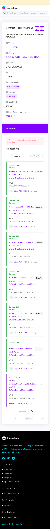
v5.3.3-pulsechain (15, 522)
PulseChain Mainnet (11, 492)
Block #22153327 (20, 189)
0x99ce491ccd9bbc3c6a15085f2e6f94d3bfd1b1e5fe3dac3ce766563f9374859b (21, 241)
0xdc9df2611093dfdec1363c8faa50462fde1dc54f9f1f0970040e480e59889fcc (22, 276)
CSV (29, 410)
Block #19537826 (20, 260)
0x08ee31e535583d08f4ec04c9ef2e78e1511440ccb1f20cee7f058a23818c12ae (21, 170)
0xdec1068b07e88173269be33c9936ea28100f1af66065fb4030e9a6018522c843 (22, 312)
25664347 (10, 114)
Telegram (7, 476)
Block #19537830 (20, 225)
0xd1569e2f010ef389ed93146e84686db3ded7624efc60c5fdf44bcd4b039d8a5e (26, 382)
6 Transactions (13, 85)
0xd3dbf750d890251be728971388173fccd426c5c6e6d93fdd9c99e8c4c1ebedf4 (21, 205)
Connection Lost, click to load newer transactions (21, 139)
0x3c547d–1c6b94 (13, 57)
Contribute (8, 472)
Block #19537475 (15, 402)
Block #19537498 (20, 331)
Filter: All (17, 155)
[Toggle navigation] (45, 8)
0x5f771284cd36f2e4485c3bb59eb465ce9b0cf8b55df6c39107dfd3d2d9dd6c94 (21, 347)
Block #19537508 (20, 296)
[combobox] (27, 13)
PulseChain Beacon (11, 516)
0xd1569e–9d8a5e (32, 57)
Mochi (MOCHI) (12, 47)
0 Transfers (11, 95)
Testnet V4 (8, 504)
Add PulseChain (13, 480)
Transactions (10, 126)
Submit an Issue (10, 468)
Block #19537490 (20, 367)
